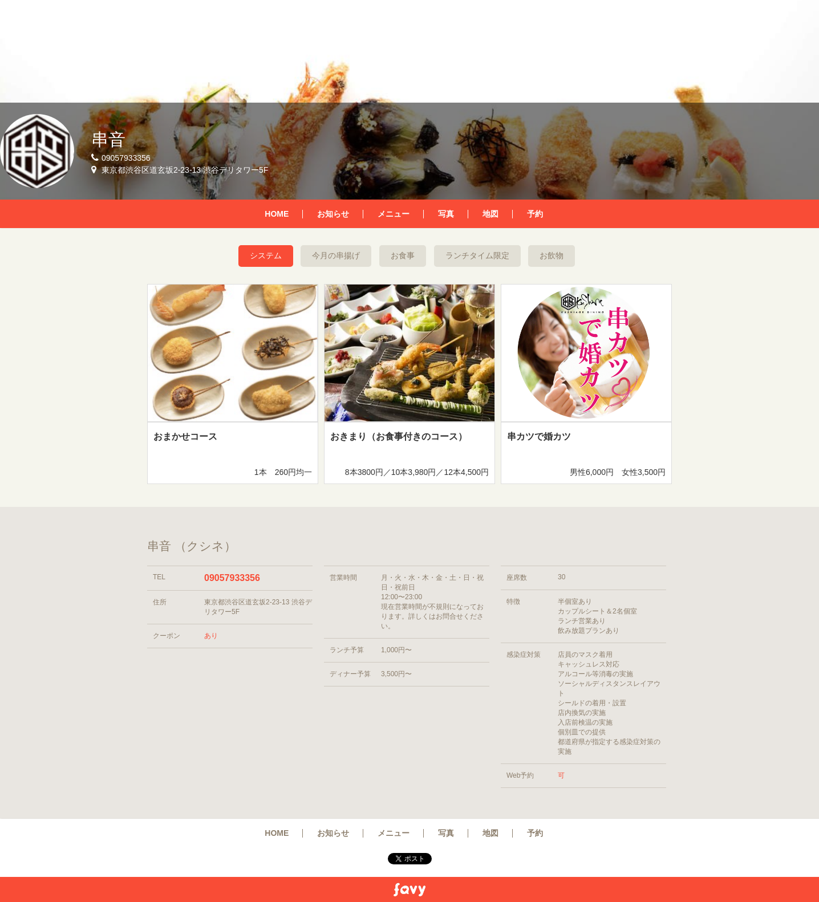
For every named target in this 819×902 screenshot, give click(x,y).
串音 (108, 139)
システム (266, 255)
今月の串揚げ (336, 255)
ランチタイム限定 (477, 255)
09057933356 (232, 578)
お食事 (403, 255)
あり (211, 636)
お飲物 (551, 255)
